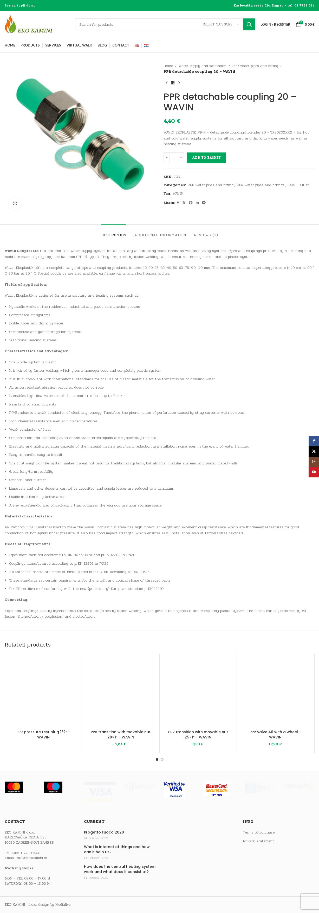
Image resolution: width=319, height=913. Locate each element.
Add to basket (206, 157)
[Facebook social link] (178, 202)
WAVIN (178, 193)
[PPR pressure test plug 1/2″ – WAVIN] (43, 692)
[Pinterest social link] (190, 202)
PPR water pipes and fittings (260, 185)
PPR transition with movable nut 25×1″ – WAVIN (198, 734)
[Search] (165, 24)
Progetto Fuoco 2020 (104, 832)
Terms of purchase (259, 832)
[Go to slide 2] (162, 759)
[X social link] (184, 202)
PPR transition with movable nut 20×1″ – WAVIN (121, 734)
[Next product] (179, 83)
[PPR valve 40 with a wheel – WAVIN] (275, 692)
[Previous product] (167, 83)
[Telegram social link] (203, 202)
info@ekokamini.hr (32, 858)
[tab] (113, 232)
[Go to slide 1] (157, 759)
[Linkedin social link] (197, 202)
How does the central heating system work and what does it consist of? (119, 869)
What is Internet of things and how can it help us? (117, 849)
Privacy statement (258, 841)
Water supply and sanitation (202, 66)
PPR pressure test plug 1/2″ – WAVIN (43, 734)
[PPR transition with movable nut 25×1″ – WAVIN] (198, 692)
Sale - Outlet (298, 185)
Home (168, 66)
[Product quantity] (174, 157)
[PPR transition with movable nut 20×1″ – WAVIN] (120, 692)
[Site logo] (37, 24)
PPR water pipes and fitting (255, 66)
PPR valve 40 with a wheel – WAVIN (275, 734)
